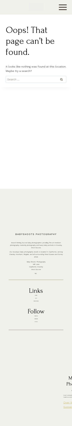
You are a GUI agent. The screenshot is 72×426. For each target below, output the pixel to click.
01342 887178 (38, 218)
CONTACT (10, 7)
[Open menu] (62, 7)
